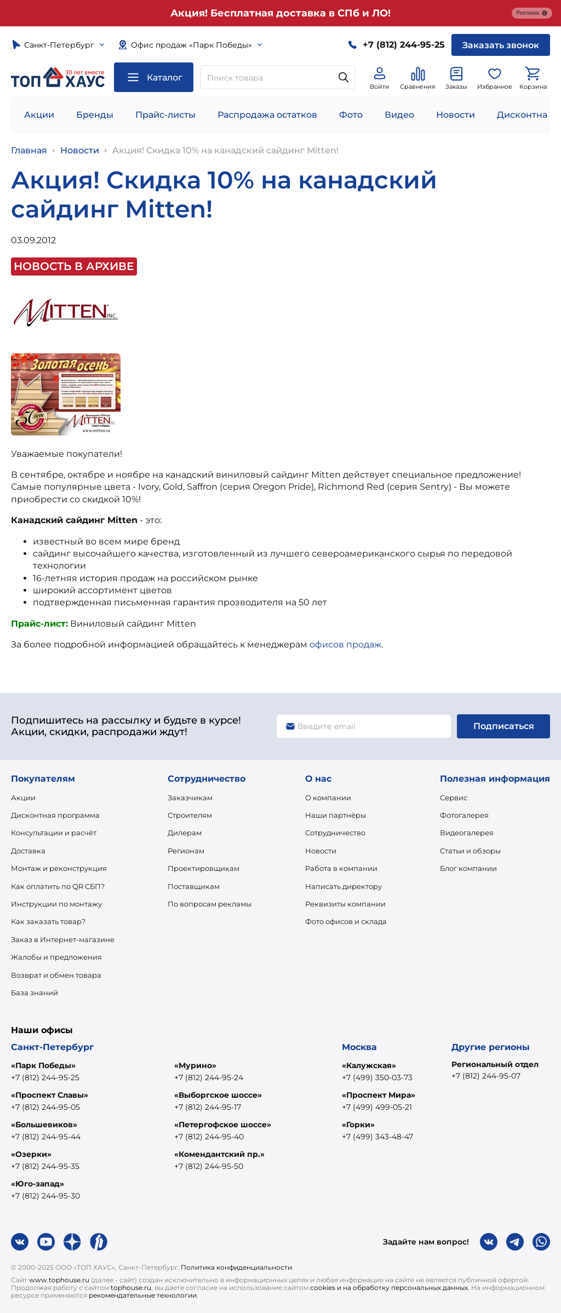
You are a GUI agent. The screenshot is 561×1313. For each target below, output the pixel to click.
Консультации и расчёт (53, 832)
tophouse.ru (131, 1287)
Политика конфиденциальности (236, 1267)
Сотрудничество (335, 832)
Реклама (532, 13)
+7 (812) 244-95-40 (209, 1137)
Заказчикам (190, 797)
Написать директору (343, 886)
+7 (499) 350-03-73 (377, 1077)
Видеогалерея (467, 832)
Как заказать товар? (48, 921)
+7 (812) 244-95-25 (45, 1077)
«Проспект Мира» (378, 1095)
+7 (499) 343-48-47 (377, 1137)
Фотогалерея (464, 815)
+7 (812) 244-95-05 (45, 1107)
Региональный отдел (495, 1064)
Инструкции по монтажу (56, 903)
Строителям (190, 815)
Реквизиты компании (345, 903)
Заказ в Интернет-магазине (63, 939)
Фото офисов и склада (346, 921)
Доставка (28, 850)
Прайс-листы (165, 115)
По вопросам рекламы (209, 903)
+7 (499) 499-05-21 (377, 1107)
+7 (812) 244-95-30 (45, 1196)
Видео (399, 115)
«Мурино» (195, 1065)
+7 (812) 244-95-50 (208, 1166)
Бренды (94, 115)
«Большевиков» (44, 1124)
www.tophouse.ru (59, 1280)
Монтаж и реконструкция (59, 868)
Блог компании (468, 868)
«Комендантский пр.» (219, 1154)
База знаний (34, 992)
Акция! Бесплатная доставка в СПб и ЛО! (280, 13)
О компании (328, 797)
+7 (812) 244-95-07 (485, 1076)
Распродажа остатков (267, 115)
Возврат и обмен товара (56, 975)
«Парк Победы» (43, 1065)
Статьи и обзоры (470, 850)
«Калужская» (369, 1065)
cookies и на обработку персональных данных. (390, 1287)
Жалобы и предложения (56, 957)
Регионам (186, 850)
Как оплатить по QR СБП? (58, 886)
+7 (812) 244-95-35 (45, 1166)
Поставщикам (194, 886)
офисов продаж (345, 644)
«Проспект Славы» (49, 1095)
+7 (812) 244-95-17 (207, 1107)
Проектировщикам (203, 868)
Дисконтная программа (55, 815)
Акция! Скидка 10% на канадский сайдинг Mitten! (225, 150)
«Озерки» (31, 1154)
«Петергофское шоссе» (222, 1124)
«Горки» (358, 1124)
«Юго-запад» (37, 1184)
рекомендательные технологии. (143, 1295)
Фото (351, 115)
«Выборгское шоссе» (218, 1095)
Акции (39, 115)
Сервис (453, 797)
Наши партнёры (335, 815)
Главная (29, 150)
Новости (455, 115)
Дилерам (185, 832)
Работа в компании (341, 868)
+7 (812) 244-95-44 (46, 1137)
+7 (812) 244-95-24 (208, 1077)
